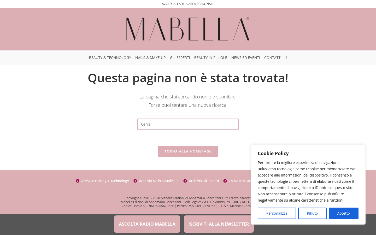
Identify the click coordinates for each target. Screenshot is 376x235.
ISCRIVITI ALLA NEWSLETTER (219, 224)
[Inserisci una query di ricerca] (188, 124)
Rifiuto (312, 213)
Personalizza (276, 213)
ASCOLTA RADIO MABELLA (147, 224)
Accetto (343, 213)
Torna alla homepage (188, 151)
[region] (308, 185)
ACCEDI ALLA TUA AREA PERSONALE (188, 4)
